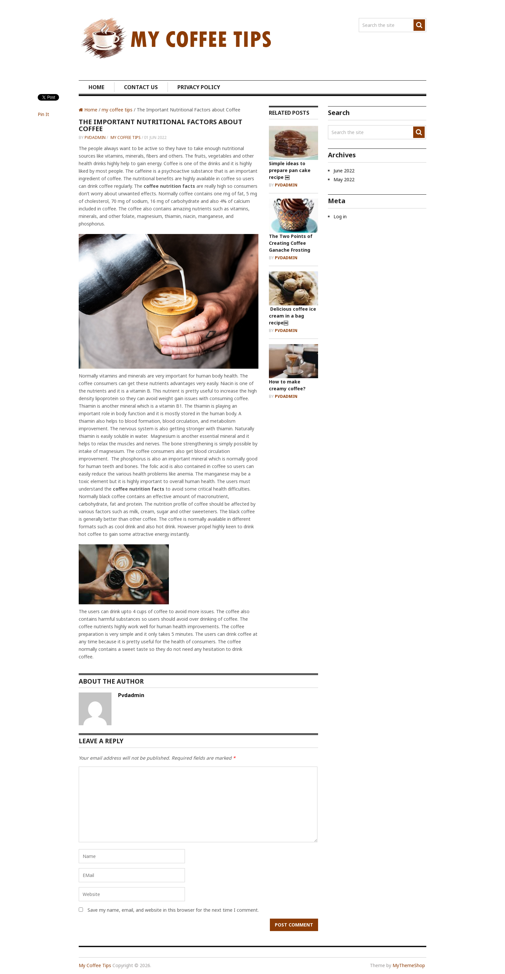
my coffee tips (117, 110)
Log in (340, 216)
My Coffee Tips (95, 965)
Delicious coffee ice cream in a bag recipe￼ (292, 316)
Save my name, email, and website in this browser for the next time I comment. (173, 910)
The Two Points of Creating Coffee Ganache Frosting (291, 243)
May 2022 (343, 179)
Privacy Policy (198, 87)
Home (96, 87)
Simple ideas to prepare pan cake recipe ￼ (290, 170)
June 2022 (343, 170)
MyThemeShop (409, 965)
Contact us (141, 87)
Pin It (43, 114)
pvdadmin (95, 137)
